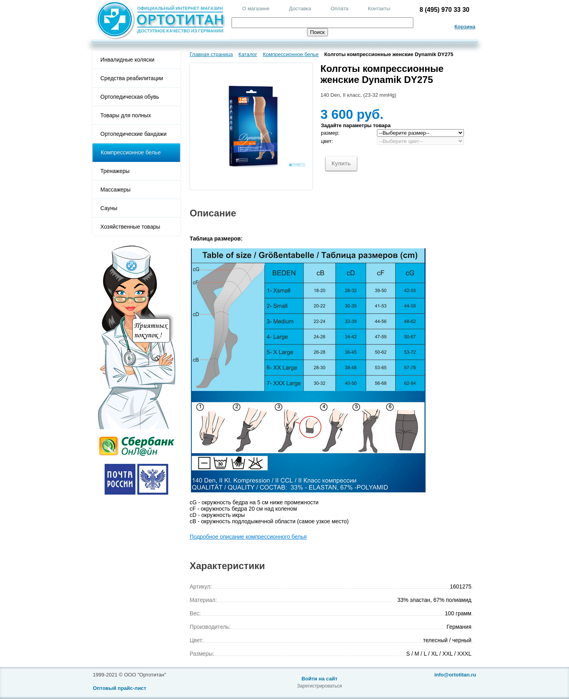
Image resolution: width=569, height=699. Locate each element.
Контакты (379, 8)
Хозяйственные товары (130, 227)
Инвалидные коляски (127, 59)
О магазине (255, 8)
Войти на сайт (319, 679)
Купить (341, 163)
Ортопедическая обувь (129, 97)
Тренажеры (115, 171)
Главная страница (211, 54)
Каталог (248, 54)
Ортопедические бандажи (133, 134)
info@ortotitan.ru (455, 675)
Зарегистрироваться (319, 686)
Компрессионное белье (131, 152)
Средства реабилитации (131, 78)
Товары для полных (125, 115)
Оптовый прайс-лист (119, 688)
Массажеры (115, 189)
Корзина (464, 27)
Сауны (108, 208)
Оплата (340, 8)
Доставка (300, 8)
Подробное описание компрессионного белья (248, 537)
